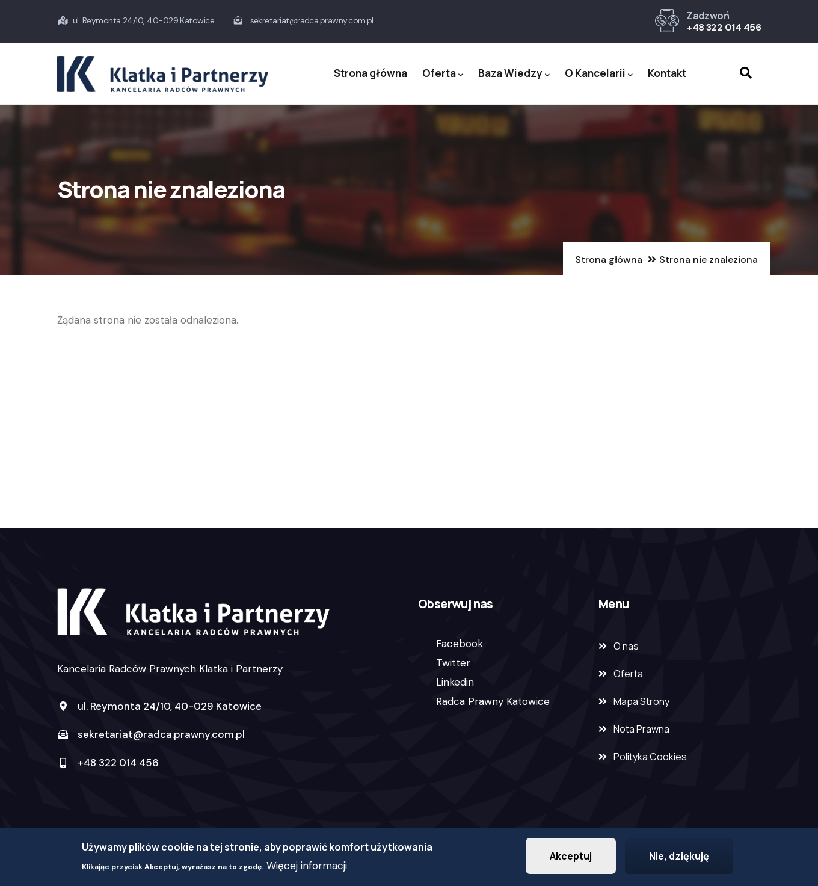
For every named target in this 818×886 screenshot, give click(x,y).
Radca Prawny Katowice (493, 701)
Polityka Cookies (650, 756)
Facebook (459, 643)
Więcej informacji (306, 868)
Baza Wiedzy (514, 73)
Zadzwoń (707, 15)
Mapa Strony (641, 701)
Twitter (453, 662)
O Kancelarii (599, 73)
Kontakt (667, 73)
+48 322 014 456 (723, 27)
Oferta (442, 73)
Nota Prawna (641, 729)
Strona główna (370, 73)
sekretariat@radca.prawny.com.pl (151, 734)
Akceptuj (571, 858)
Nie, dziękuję (679, 858)
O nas (626, 646)
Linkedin (455, 682)
